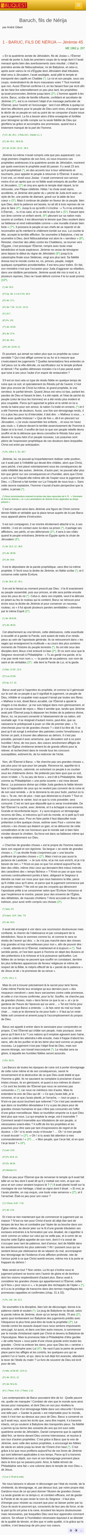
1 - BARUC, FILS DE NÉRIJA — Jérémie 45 (42, 42)
